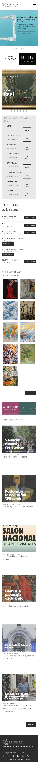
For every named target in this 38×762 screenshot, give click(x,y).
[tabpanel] (19, 28)
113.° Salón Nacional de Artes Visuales (15, 565)
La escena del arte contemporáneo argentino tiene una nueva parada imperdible (18, 716)
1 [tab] (14, 48)
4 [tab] (21, 48)
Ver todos (30, 393)
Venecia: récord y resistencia (15, 465)
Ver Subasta (30, 217)
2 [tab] (16, 48)
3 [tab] (17, 111)
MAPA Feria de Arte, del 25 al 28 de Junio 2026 (18, 665)
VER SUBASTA (27, 129)
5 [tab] (23, 111)
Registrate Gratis (26, 33)
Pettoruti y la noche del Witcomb (18, 514)
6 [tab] (26, 111)
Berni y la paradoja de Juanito (16, 614)
